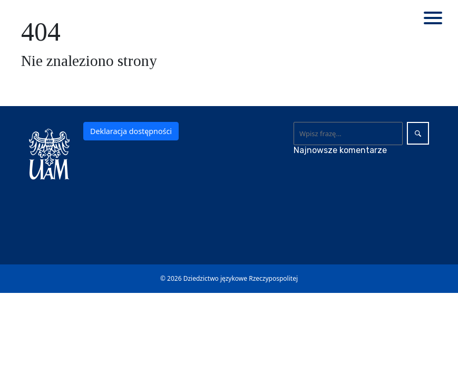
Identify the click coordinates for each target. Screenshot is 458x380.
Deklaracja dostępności (131, 131)
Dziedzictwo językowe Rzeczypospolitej (240, 278)
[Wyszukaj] (348, 133)
